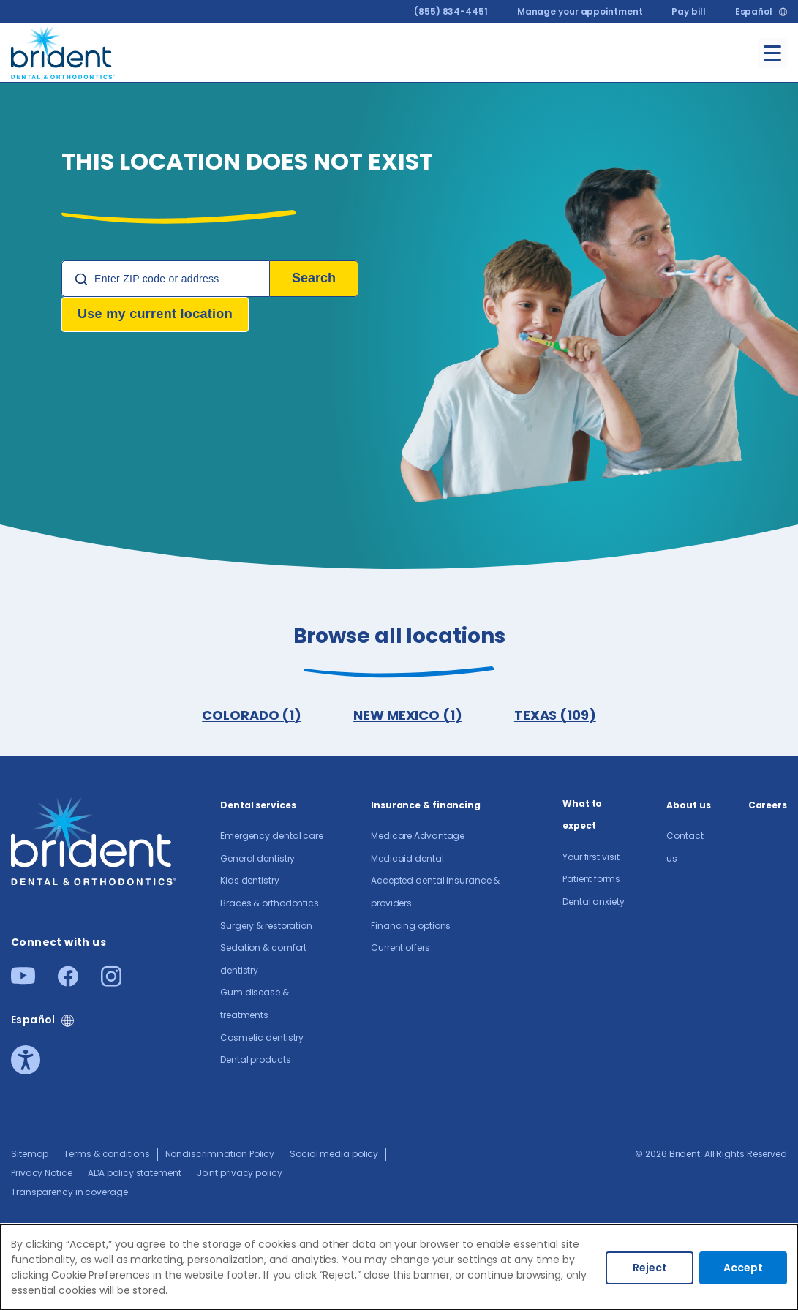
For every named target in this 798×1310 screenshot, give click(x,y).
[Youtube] (23, 981)
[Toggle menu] (772, 53)
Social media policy (334, 1155)
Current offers (400, 949)
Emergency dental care (271, 837)
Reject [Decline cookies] (650, 1267)
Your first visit (590, 858)
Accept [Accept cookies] (743, 1267)
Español (753, 12)
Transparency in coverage (69, 1193)
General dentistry (257, 860)
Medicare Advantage (417, 837)
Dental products (255, 1061)
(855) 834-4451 (451, 11)
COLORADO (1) (251, 716)
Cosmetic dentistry (262, 1039)
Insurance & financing (426, 806)
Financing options (411, 927)
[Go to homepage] (63, 50)
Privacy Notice (41, 1174)
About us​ (688, 806)
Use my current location (155, 313)
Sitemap (29, 1155)
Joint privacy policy (239, 1174)
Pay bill (688, 11)
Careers (767, 806)
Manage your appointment (580, 11)
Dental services (258, 806)
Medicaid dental (407, 860)
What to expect (582, 816)
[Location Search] (165, 278)
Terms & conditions (106, 1155)
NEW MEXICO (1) (407, 716)
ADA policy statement (134, 1174)
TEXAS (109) (556, 716)
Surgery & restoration (266, 927)
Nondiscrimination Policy (220, 1155)
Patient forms (591, 880)
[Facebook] (68, 983)
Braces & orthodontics (269, 904)
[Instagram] (111, 983)
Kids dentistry (249, 882)
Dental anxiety (593, 903)
